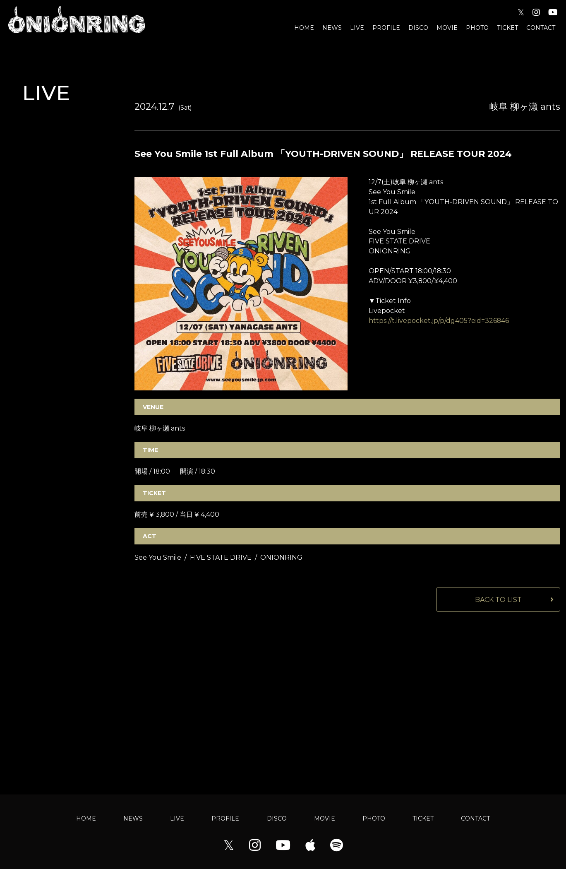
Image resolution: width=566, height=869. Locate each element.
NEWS (332, 28)
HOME (304, 28)
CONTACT (540, 28)
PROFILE (386, 28)
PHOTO (477, 28)
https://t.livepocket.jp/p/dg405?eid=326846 (439, 321)
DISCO (418, 28)
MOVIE (447, 28)
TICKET (507, 28)
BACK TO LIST (498, 600)
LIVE (357, 28)
